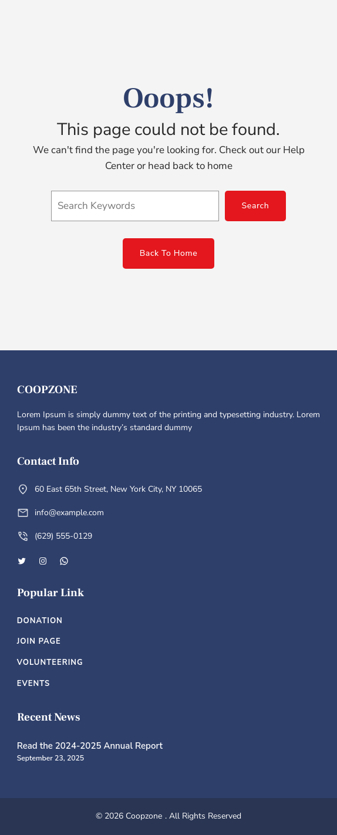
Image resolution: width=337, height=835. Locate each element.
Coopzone (47, 390)
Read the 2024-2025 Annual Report (90, 746)
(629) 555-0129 (63, 536)
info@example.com (69, 512)
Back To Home (169, 253)
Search (255, 205)
